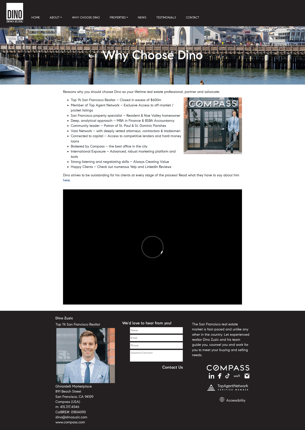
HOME (35, 17)
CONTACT (192, 17)
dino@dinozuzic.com (71, 417)
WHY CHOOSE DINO (86, 17)
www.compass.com (70, 422)
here (66, 180)
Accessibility (235, 400)
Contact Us (172, 367)
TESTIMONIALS (166, 17)
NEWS (142, 17)
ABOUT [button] (55, 17)
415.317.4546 (69, 407)
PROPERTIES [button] (118, 17)
